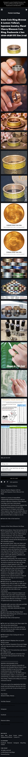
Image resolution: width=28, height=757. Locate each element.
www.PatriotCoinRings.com (8, 697)
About (10, 735)
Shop (2, 735)
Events (15, 735)
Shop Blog (23, 743)
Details (3, 486)
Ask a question (14, 482)
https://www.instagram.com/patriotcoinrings (13, 711)
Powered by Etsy (5, 754)
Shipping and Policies (7, 737)
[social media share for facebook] (1, 482)
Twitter (3, 744)
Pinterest (9, 743)
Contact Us (16, 737)
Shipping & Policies (12, 486)
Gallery (20, 735)
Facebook (3, 743)
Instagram (16, 743)
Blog (6, 735)
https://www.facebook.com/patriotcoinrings (12, 716)
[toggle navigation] (2, 9)
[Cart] (26, 10)
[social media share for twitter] (4, 482)
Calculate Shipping (6, 460)
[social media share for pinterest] (7, 482)
